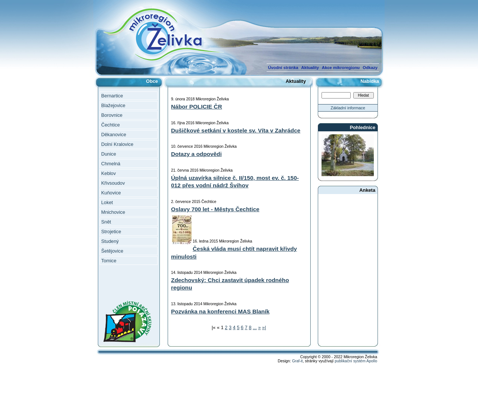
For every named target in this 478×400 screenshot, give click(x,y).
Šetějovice (112, 251)
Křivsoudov (113, 183)
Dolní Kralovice (117, 144)
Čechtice (110, 125)
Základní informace (347, 108)
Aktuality (310, 67)
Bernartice (112, 96)
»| (264, 327)
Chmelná (110, 163)
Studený (110, 241)
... (255, 327)
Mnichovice (113, 212)
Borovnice (111, 115)
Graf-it (297, 361)
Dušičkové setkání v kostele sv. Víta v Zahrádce (235, 130)
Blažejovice (113, 105)
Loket (107, 202)
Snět (106, 222)
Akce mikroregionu (341, 67)
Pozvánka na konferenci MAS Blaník (220, 311)
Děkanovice (113, 134)
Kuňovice (111, 193)
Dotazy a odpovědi (196, 154)
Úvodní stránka (283, 67)
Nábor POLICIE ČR (196, 106)
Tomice (109, 260)
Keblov (108, 173)
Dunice (108, 154)
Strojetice (111, 231)
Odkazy (370, 67)
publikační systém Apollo (356, 361)
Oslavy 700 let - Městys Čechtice (215, 209)
